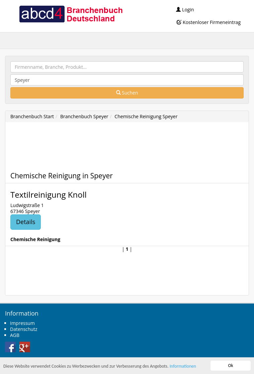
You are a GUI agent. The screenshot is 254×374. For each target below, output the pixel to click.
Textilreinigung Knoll (48, 194)
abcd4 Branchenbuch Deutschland (70, 13)
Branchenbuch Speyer (84, 116)
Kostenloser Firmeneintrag (209, 22)
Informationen (183, 366)
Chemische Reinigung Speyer (145, 116)
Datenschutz (23, 329)
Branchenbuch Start (32, 116)
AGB (14, 335)
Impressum (22, 323)
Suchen (127, 92)
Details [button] (25, 222)
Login (185, 9)
